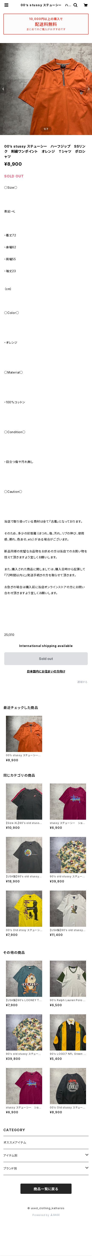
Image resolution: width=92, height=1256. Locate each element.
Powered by (46, 1215)
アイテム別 (10, 1155)
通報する (82, 682)
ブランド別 (10, 1168)
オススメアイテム (14, 1142)
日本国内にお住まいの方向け (46, 671)
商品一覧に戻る (46, 1189)
